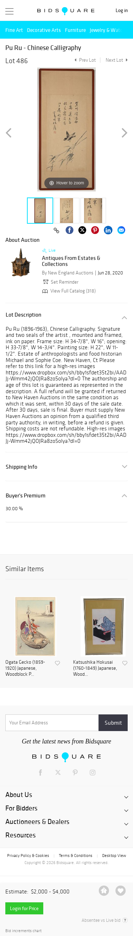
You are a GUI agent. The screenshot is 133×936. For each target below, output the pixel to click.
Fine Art (14, 30)
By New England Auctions (67, 272)
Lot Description (23, 314)
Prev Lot (84, 60)
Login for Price (24, 908)
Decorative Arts (44, 30)
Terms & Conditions (75, 855)
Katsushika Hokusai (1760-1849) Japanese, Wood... (95, 668)
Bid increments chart (23, 931)
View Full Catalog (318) (68, 291)
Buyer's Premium (25, 495)
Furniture (75, 30)
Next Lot (117, 60)
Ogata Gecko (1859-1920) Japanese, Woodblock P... (25, 668)
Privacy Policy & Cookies (28, 855)
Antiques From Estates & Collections (71, 261)
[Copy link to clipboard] (56, 231)
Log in (122, 10)
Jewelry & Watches (110, 30)
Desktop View (114, 855)
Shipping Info (21, 466)
